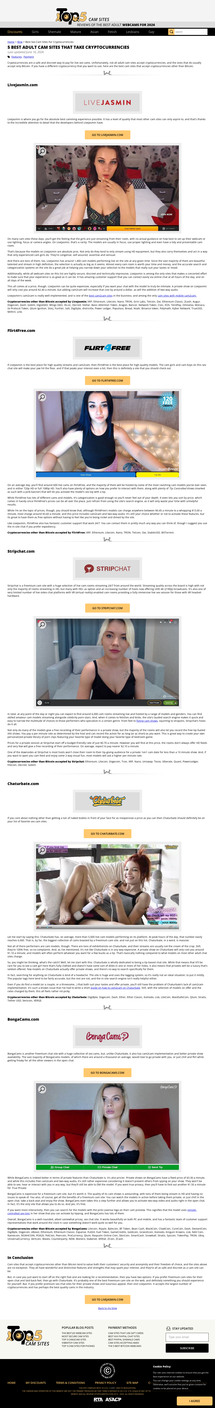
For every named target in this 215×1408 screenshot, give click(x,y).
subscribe (187, 1348)
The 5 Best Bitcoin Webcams (124, 1346)
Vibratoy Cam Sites (73, 1342)
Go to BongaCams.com (107, 1072)
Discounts (15, 32)
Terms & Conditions (70, 1383)
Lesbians (132, 32)
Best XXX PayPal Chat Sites (124, 1336)
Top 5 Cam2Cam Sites (74, 1339)
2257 (113, 1388)
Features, (16, 56)
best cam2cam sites (100, 295)
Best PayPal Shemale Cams (124, 1339)
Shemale (54, 32)
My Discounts (36, 1383)
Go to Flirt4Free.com (107, 380)
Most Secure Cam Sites (75, 1336)
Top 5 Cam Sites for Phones (78, 1346)
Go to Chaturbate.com (107, 833)
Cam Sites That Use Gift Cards (125, 1333)
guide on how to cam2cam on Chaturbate (115, 987)
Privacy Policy (105, 1383)
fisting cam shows (147, 720)
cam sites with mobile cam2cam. (177, 295)
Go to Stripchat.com (107, 608)
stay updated (179, 1329)
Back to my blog (107, 1308)
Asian (94, 32)
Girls (35, 32)
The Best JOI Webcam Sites (77, 1333)
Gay (151, 32)
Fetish (112, 32)
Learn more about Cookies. (166, 1392)
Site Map (132, 1383)
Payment (29, 56)
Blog (19, 42)
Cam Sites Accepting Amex (123, 1342)
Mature (75, 32)
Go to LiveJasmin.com (107, 135)
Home (11, 42)
